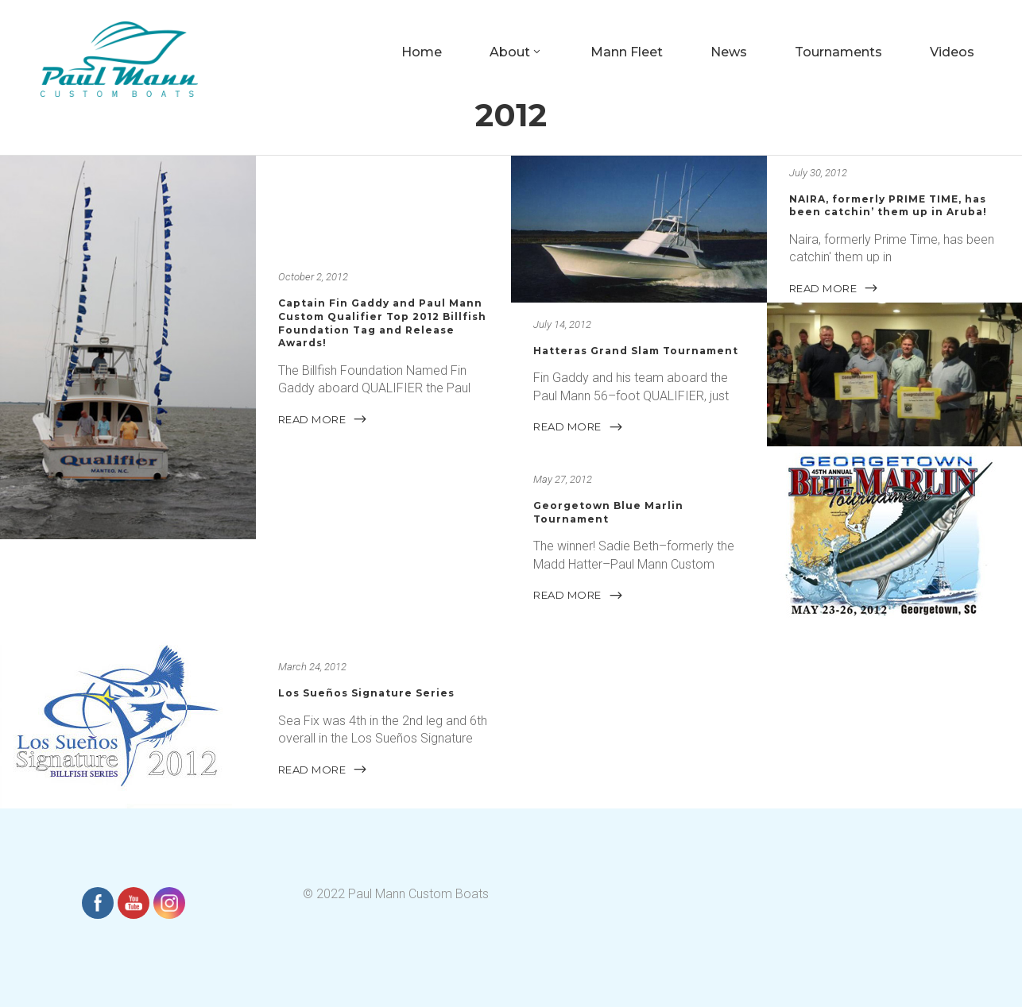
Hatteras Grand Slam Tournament (635, 351)
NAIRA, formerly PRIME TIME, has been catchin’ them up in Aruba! (888, 205)
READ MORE (323, 419)
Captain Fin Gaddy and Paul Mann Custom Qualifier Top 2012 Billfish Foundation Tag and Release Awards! (382, 323)
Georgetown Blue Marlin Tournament (608, 512)
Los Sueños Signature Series (366, 693)
